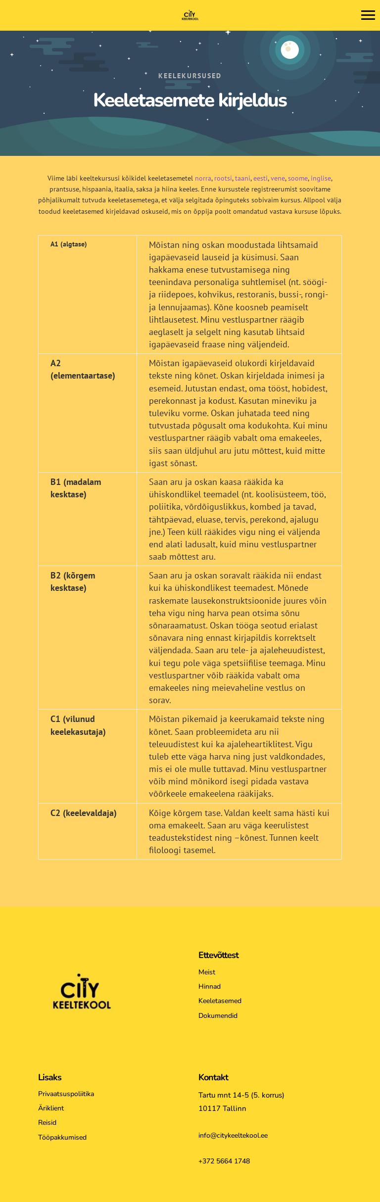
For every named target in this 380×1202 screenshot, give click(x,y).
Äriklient (51, 1108)
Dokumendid (218, 1015)
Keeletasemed (219, 1001)
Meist (206, 972)
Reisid (47, 1122)
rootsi (223, 178)
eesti (260, 178)
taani (242, 178)
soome (298, 178)
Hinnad (209, 986)
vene (278, 178)
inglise (321, 178)
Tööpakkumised (62, 1137)
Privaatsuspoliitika (66, 1094)
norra (203, 178)
